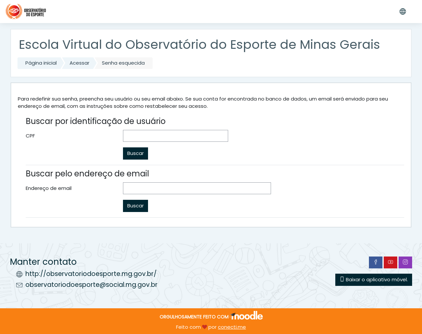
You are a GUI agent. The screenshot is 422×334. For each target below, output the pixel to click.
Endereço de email (49, 188)
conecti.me (232, 326)
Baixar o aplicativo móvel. (374, 279)
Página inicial (41, 62)
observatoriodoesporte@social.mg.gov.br (91, 284)
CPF (30, 135)
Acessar (79, 62)
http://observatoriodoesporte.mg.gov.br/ (91, 273)
